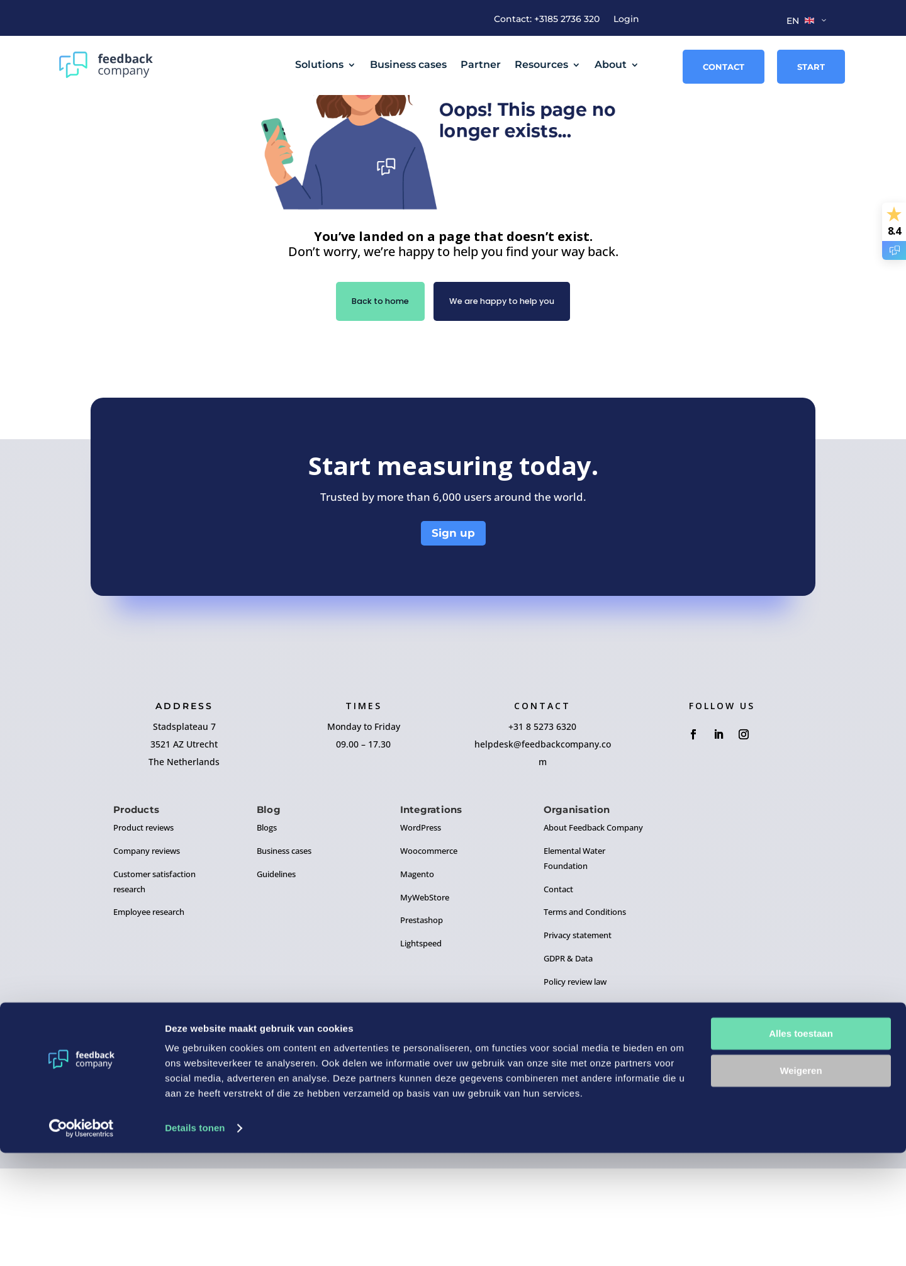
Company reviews (146, 948)
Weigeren (801, 1183)
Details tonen (195, 1241)
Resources (541, 64)
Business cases (408, 64)
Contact (723, 67)
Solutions (319, 64)
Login (626, 19)
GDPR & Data (568, 1056)
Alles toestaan (801, 1146)
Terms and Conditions (585, 1010)
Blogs (267, 925)
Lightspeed (421, 1040)
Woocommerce (428, 948)
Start (811, 67)
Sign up (453, 631)
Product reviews (143, 925)
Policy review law (575, 1079)
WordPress (420, 925)
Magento (417, 971)
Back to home (370, 398)
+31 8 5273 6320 (542, 824)
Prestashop (421, 1018)
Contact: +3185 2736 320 (547, 19)
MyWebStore (424, 994)
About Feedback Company (593, 925)
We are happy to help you (506, 398)
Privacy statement (578, 1032)
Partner (481, 64)
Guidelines (276, 971)
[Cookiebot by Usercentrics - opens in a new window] (81, 1241)
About (611, 64)
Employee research (148, 1010)
